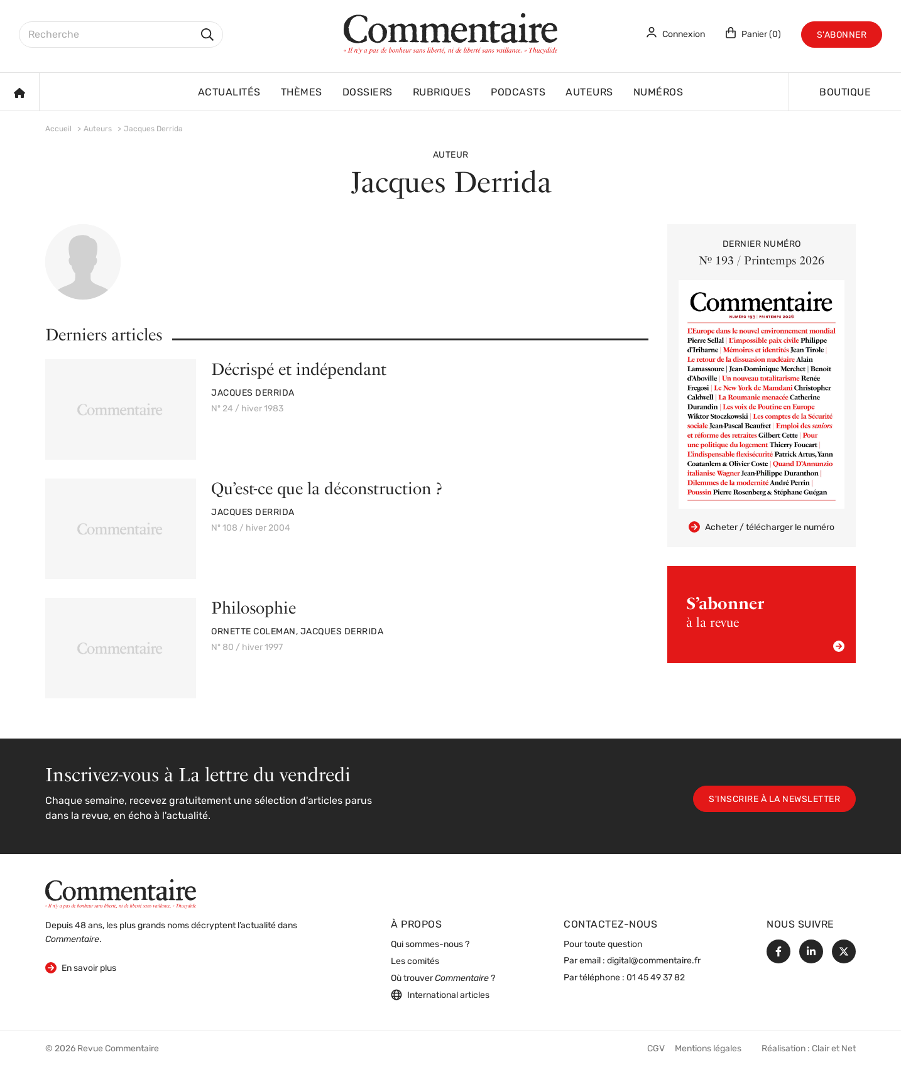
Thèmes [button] (301, 93)
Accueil (58, 129)
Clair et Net (834, 1049)
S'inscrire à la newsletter (774, 799)
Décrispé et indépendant (298, 369)
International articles (440, 994)
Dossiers (367, 93)
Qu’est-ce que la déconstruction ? (326, 488)
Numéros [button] (658, 93)
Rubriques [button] (442, 93)
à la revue (765, 622)
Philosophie (253, 607)
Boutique (845, 93)
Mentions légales (708, 1049)
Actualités (229, 93)
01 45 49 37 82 (655, 978)
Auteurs (589, 93)
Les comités (415, 962)
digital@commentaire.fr (654, 961)
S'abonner (842, 35)
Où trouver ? (443, 978)
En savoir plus (80, 967)
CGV (656, 1049)
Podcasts (518, 93)
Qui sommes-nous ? (430, 945)
